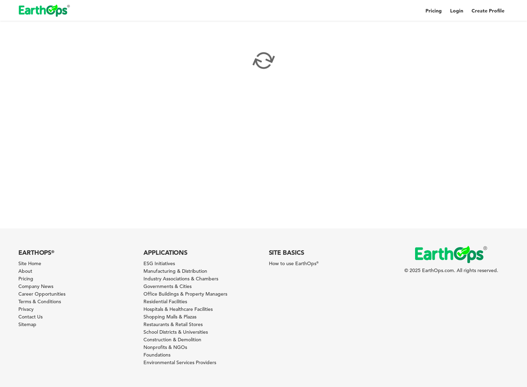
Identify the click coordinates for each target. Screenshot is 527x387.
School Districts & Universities (175, 332)
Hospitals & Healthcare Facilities (178, 309)
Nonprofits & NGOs (165, 347)
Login (456, 11)
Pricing (433, 11)
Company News (35, 286)
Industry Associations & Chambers (180, 279)
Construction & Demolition (172, 339)
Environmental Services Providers (179, 362)
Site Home (29, 263)
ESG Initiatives (159, 263)
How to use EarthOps (293, 263)
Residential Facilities (165, 301)
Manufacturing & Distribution (175, 271)
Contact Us (30, 317)
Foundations (156, 355)
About (25, 271)
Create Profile (488, 11)
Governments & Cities (167, 286)
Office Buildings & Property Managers (185, 294)
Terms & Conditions (39, 301)
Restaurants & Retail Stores (173, 324)
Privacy (26, 309)
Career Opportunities (41, 294)
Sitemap (27, 324)
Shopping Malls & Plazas (169, 317)
